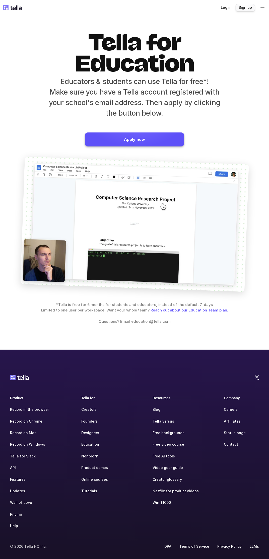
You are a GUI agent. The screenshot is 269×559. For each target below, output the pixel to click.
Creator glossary (167, 479)
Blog (156, 409)
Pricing (16, 514)
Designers (90, 433)
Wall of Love (21, 502)
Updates (17, 491)
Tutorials (89, 491)
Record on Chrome (26, 421)
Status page (235, 433)
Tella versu (162, 421)
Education (90, 444)
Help (14, 526)
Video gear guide (168, 467)
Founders (89, 421)
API (13, 467)
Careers (231, 409)
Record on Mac (23, 433)
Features (18, 479)
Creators (89, 409)
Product (16, 398)
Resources (162, 398)
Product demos (94, 467)
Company (232, 398)
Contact (231, 444)
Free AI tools (164, 456)
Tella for (88, 398)
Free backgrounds (168, 433)
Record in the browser (29, 409)
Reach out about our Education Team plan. (189, 310)
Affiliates (232, 421)
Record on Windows (27, 444)
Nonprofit (90, 456)
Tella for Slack (23, 456)
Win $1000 (162, 502)
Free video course (168, 444)
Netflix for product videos (176, 491)
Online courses (94, 479)
